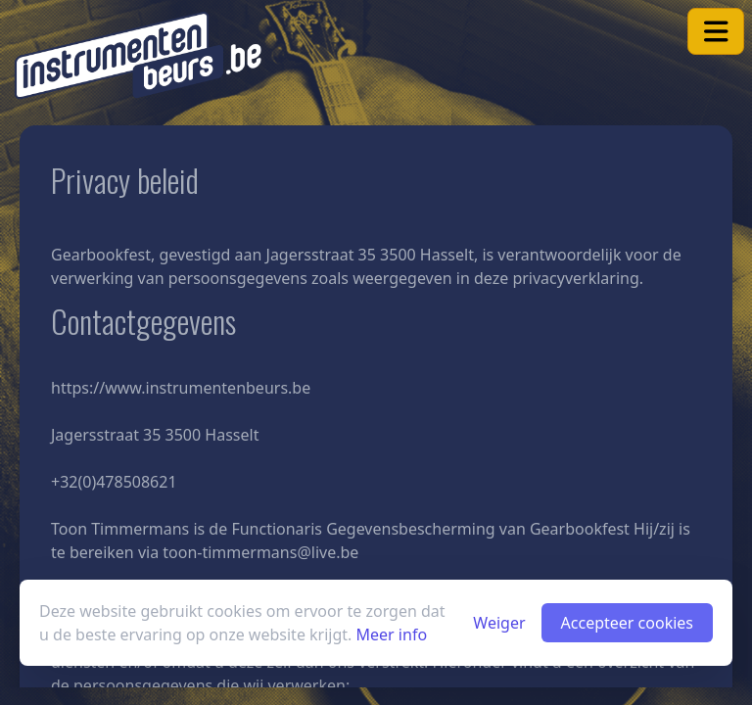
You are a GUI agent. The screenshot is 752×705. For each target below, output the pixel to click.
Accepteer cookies (627, 623)
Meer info (392, 634)
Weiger (499, 623)
